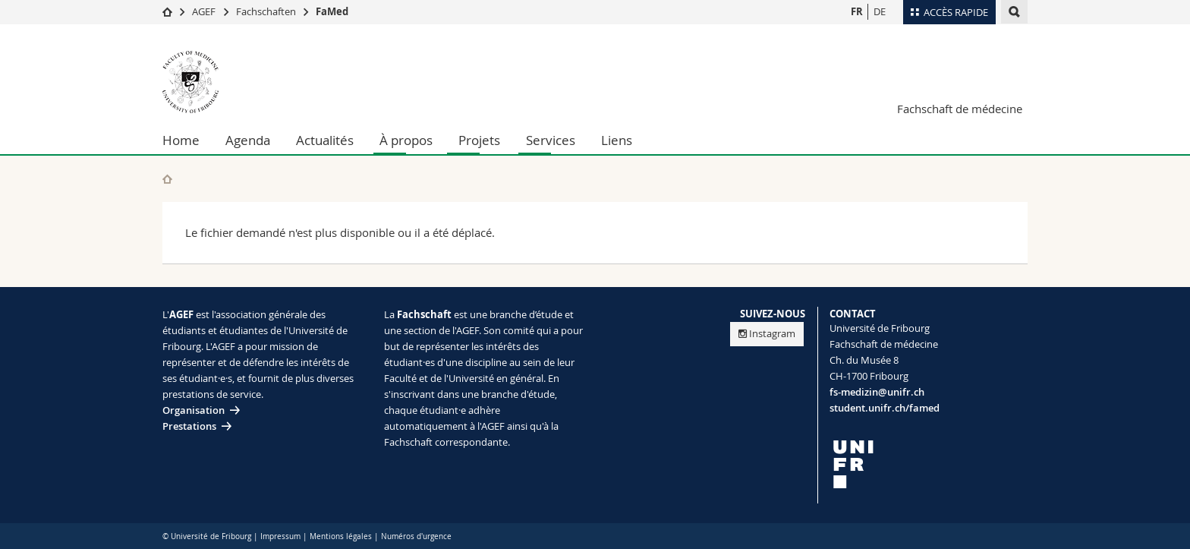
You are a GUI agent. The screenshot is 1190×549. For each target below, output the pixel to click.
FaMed (332, 11)
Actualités (325, 140)
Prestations (189, 426)
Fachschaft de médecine (959, 108)
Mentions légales (341, 536)
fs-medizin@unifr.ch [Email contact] (877, 392)
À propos (406, 140)
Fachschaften (266, 11)
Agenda (247, 140)
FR (857, 11)
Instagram (766, 333)
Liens (616, 140)
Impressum (280, 536)
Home (181, 140)
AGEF (204, 11)
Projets (479, 140)
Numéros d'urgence (416, 536)
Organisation (193, 410)
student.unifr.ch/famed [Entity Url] (885, 408)
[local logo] (929, 464)
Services (550, 140)
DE (880, 11)
